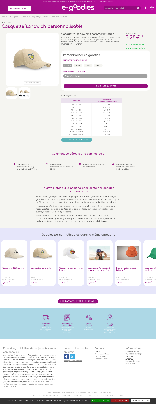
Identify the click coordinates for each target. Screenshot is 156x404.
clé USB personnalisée (13, 381)
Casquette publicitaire (39, 17)
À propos (129, 359)
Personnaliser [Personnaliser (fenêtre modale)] (140, 401)
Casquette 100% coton (13, 268)
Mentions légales (76, 392)
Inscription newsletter (73, 361)
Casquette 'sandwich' (41, 268)
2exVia (96, 392)
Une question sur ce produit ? (77, 139)
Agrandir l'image (32, 83)
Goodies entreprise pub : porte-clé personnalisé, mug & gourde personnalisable (91, 395)
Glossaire (129, 356)
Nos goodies (15, 17)
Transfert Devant (73, 76)
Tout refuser (120, 401)
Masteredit (107, 392)
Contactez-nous (18, 8)
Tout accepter (100, 401)
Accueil (5, 17)
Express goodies (132, 351)
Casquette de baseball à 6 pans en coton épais (99, 270)
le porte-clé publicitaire (40, 367)
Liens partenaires (133, 361)
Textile (25, 17)
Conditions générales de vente (56, 392)
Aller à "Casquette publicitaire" (78, 301)
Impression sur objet (134, 354)
